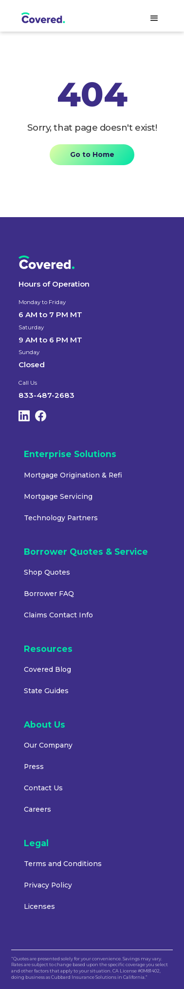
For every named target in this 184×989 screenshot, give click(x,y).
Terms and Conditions (63, 864)
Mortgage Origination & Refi (73, 475)
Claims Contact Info (58, 615)
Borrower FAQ (49, 593)
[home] (50, 18)
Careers (37, 809)
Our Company (48, 745)
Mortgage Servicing (58, 496)
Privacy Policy (48, 885)
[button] (154, 18)
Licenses (39, 906)
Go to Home (92, 154)
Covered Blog (47, 669)
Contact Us (43, 788)
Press (34, 766)
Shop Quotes (47, 572)
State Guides (46, 691)
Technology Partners (61, 518)
